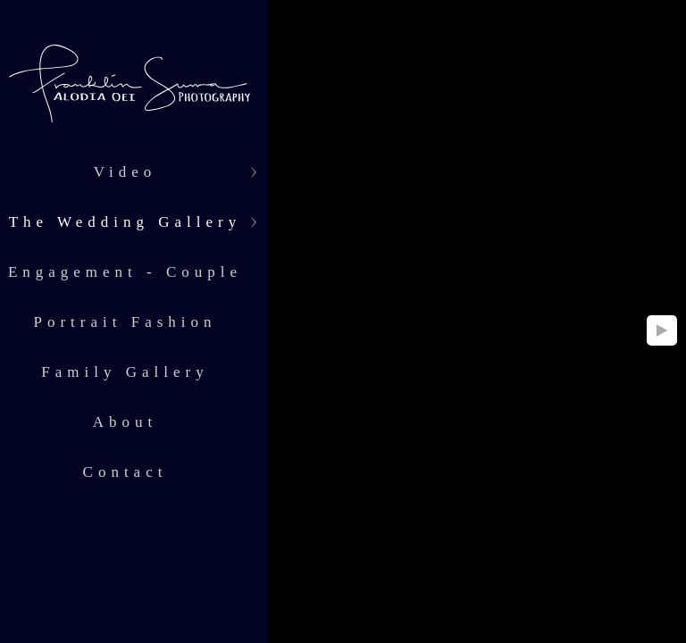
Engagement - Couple (125, 271)
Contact (125, 471)
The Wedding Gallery (125, 221)
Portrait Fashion (124, 321)
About (125, 421)
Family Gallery (124, 371)
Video (125, 171)
